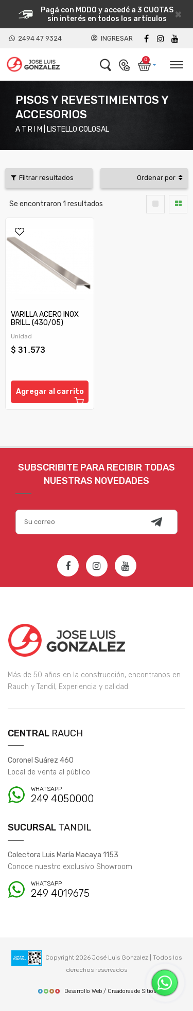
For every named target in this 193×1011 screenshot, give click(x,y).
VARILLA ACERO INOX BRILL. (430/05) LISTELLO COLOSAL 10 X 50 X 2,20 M (46, 327)
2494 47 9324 (35, 38)
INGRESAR (112, 38)
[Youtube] (175, 38)
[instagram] (160, 38)
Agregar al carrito (50, 395)
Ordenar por (159, 178)
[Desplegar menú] (176, 63)
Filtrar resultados (42, 178)
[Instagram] (97, 565)
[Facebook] (146, 38)
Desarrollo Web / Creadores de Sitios (96, 991)
